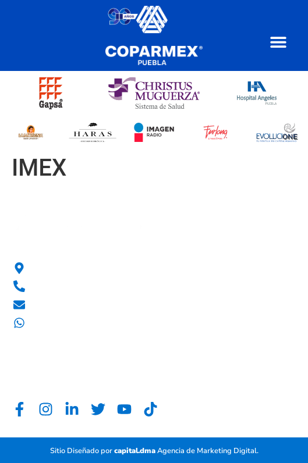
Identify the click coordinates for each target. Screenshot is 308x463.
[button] (278, 42)
